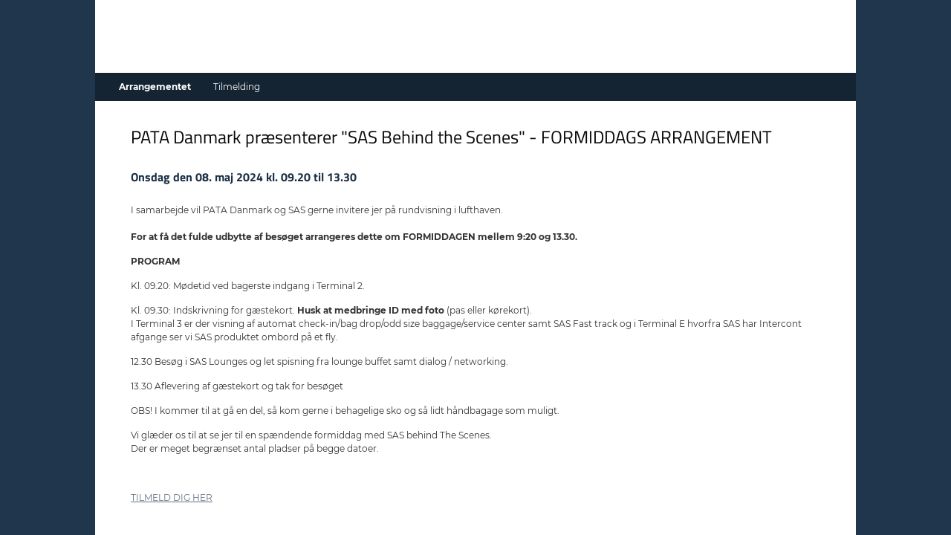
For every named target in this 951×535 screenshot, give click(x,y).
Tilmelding (236, 86)
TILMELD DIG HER (171, 497)
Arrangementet (155, 86)
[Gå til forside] (475, 51)
